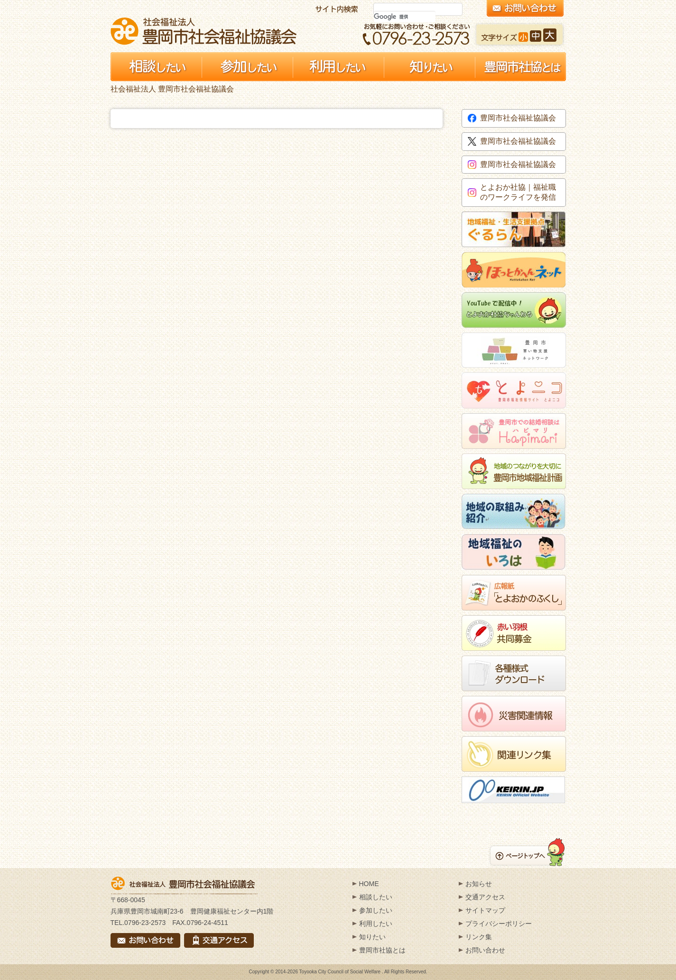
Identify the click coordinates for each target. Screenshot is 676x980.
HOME (369, 884)
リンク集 (478, 937)
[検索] (404, 16)
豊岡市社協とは (382, 950)
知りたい (372, 937)
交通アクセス (485, 897)
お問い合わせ (485, 950)
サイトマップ (485, 910)
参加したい (375, 910)
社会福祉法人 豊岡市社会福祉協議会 (203, 31)
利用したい (375, 923)
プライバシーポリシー (498, 923)
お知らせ (478, 884)
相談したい (375, 897)
